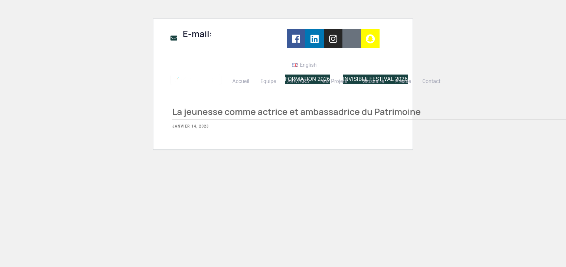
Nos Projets (334, 81)
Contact (431, 81)
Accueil (241, 81)
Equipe (268, 81)
